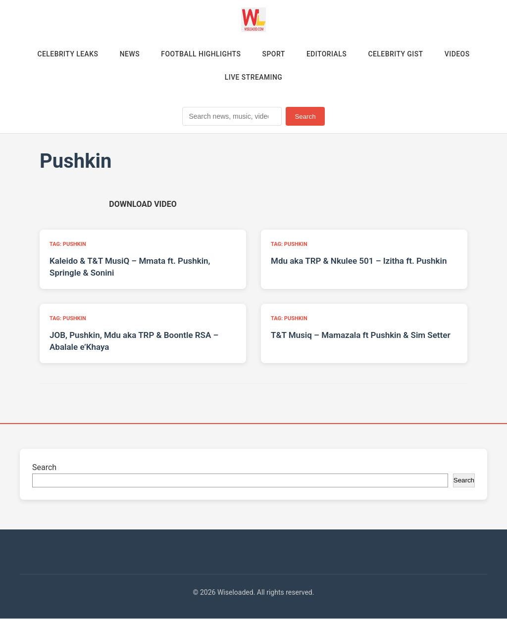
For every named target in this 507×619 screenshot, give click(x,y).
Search (305, 117)
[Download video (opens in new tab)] (142, 204)
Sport (273, 54)
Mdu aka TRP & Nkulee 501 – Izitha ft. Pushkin (359, 261)
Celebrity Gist (397, 54)
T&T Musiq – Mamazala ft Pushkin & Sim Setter (361, 335)
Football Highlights (200, 54)
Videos (459, 54)
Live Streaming (253, 78)
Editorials (327, 54)
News (128, 54)
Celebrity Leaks (65, 54)
